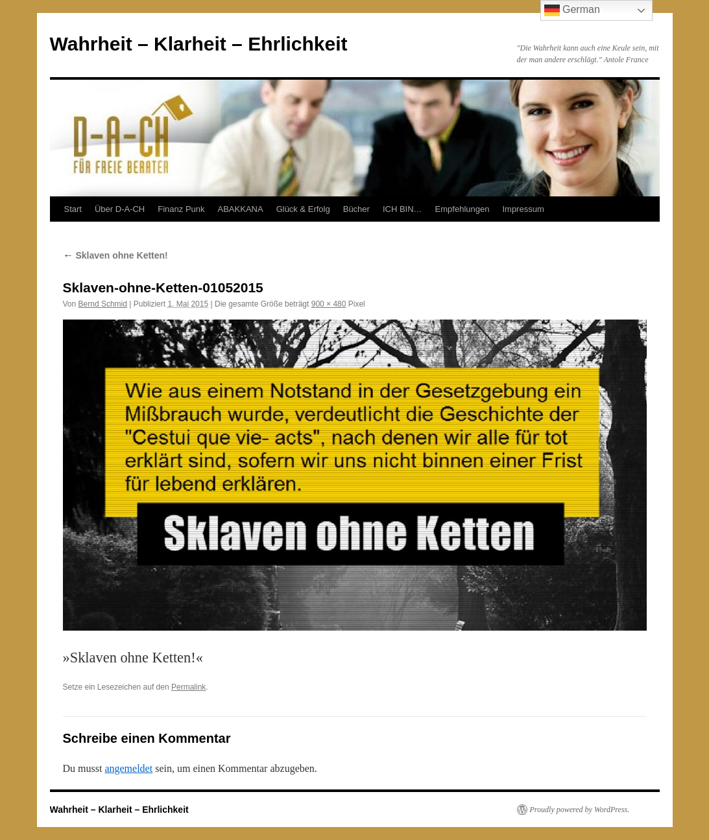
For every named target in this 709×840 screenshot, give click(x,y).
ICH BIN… (402, 209)
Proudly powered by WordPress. (580, 809)
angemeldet (128, 768)
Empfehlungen (462, 209)
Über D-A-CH (120, 209)
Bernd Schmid (102, 304)
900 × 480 (328, 304)
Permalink (188, 687)
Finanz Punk (181, 209)
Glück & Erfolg (303, 209)
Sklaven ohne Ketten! (115, 255)
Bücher (356, 209)
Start (73, 209)
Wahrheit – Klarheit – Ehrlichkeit (199, 43)
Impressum (523, 209)
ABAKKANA (240, 209)
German (572, 10)
